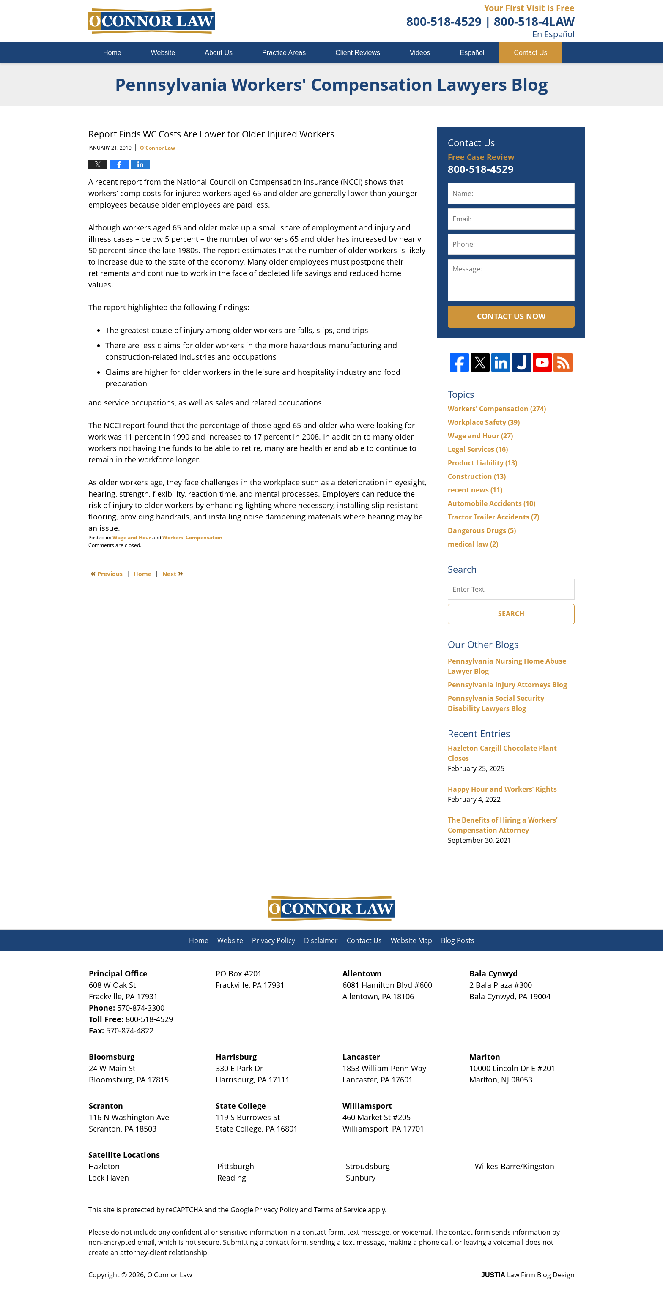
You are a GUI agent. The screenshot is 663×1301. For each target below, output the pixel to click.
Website (163, 52)
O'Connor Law (169, 1274)
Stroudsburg (368, 1166)
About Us (219, 52)
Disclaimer (321, 940)
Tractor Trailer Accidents (493, 517)
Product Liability (482, 462)
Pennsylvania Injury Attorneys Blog (507, 684)
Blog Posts (457, 940)
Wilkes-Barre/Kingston (514, 1166)
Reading (231, 1178)
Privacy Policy (273, 940)
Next (172, 573)
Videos (420, 52)
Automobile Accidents (491, 503)
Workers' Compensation (192, 537)
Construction (477, 476)
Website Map (411, 940)
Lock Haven (108, 1178)
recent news (475, 490)
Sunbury (360, 1178)
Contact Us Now (511, 316)
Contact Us (530, 52)
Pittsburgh (235, 1166)
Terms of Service (340, 1209)
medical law (473, 544)
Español (472, 52)
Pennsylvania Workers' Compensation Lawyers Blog (151, 21)
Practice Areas (284, 52)
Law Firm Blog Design (528, 1274)
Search (511, 613)
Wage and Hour (131, 537)
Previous (106, 573)
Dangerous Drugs (482, 530)
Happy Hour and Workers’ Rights (502, 789)
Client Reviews (357, 52)
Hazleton (104, 1166)
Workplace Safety (484, 422)
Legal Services (478, 449)
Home (112, 52)
